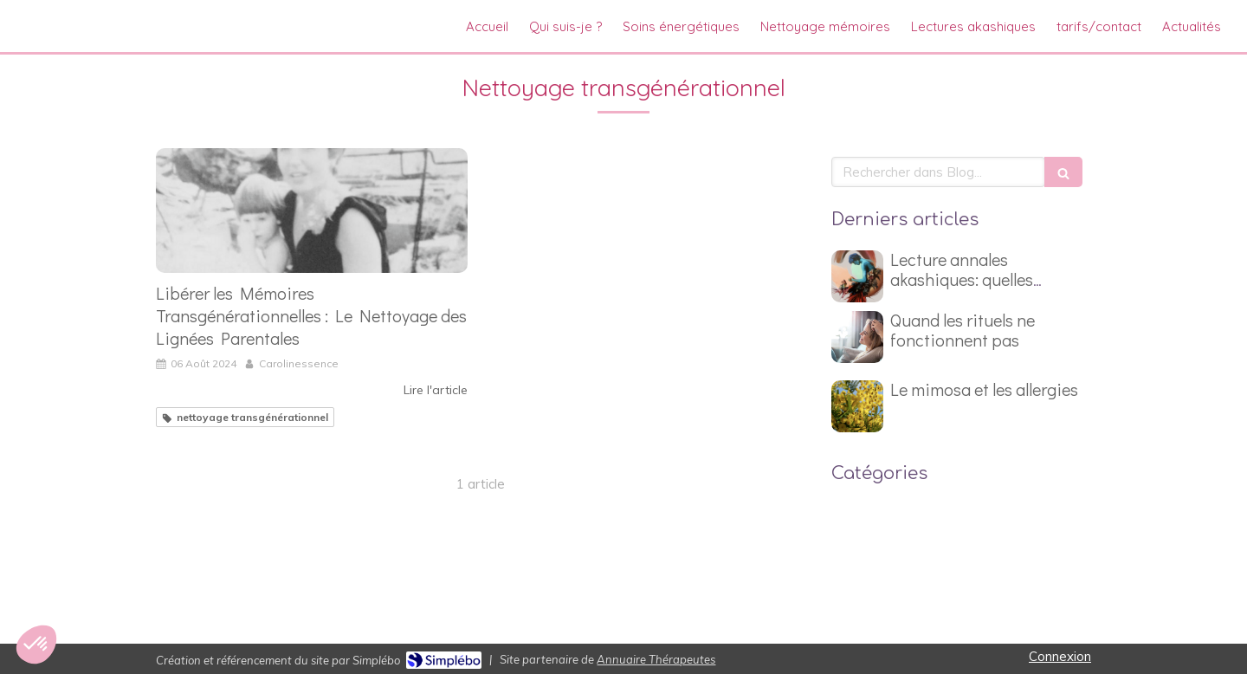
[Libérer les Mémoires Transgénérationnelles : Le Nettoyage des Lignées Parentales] (312, 210)
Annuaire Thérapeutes (656, 659)
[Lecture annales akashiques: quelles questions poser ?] (857, 276)
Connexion (1060, 656)
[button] (36, 644)
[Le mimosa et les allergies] (857, 406)
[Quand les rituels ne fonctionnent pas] (857, 337)
